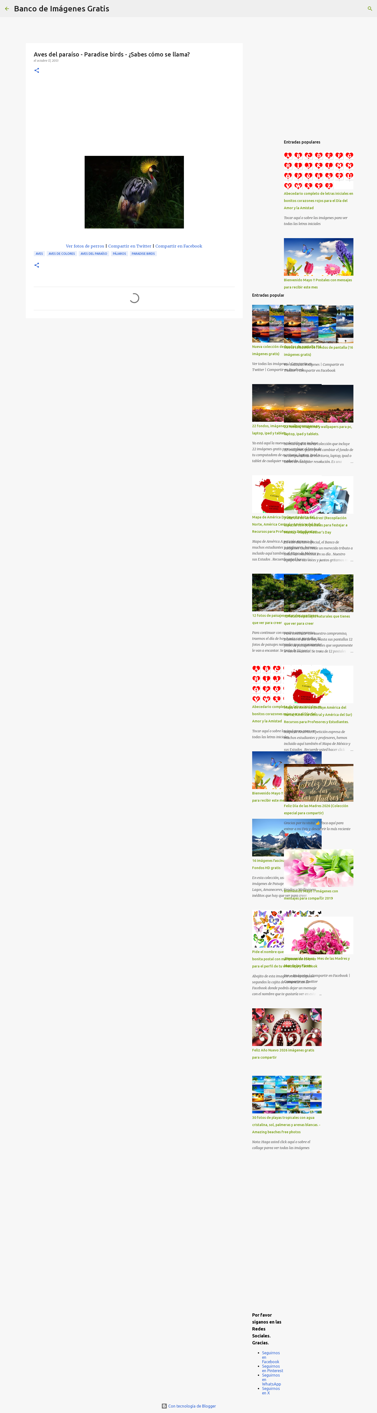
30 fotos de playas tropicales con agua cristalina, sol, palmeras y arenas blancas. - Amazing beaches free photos (286, 1125)
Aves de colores (62, 253)
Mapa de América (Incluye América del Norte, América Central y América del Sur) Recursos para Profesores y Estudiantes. (318, 715)
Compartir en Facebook (178, 246)
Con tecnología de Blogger (188, 1406)
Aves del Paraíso (94, 253)
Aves (39, 253)
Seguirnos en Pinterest (272, 1368)
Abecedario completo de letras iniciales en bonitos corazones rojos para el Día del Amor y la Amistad (318, 201)
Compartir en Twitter (129, 246)
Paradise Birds (143, 253)
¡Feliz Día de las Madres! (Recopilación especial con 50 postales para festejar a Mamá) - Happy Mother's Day (315, 525)
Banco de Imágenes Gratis (61, 8)
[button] (37, 70)
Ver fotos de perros (85, 246)
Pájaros (119, 253)
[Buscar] (116, 9)
